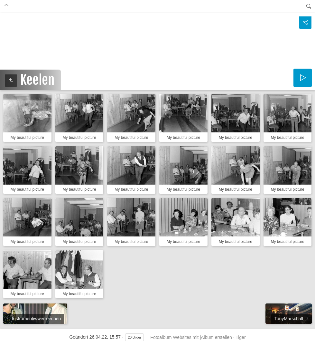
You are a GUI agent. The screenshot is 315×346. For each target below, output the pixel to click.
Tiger (241, 337)
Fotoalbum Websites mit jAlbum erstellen (191, 337)
